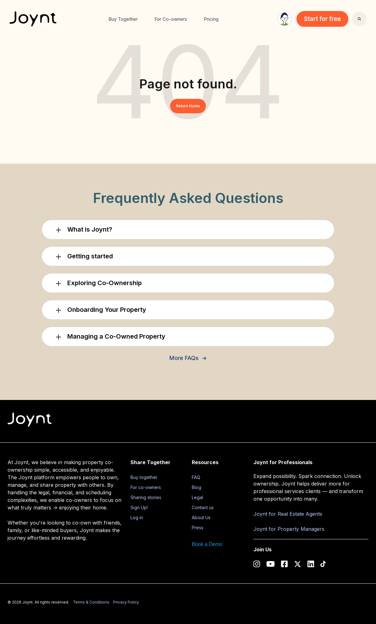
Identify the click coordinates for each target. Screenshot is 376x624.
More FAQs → (188, 358)
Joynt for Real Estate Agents (287, 514)
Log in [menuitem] (136, 517)
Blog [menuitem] (196, 487)
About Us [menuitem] (201, 517)
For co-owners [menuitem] (145, 487)
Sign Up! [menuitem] (139, 507)
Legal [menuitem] (197, 497)
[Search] (359, 19)
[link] (33, 18)
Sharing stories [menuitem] (145, 497)
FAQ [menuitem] (196, 477)
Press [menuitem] (197, 527)
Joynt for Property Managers (288, 529)
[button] (188, 229)
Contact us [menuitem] (203, 507)
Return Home (188, 106)
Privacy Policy (126, 602)
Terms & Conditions (91, 602)
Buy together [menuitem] (144, 477)
